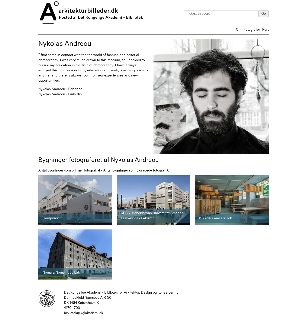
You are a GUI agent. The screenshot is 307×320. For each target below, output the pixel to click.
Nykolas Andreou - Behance (60, 89)
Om (239, 30)
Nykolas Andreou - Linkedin (60, 94)
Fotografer (252, 30)
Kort (265, 30)
